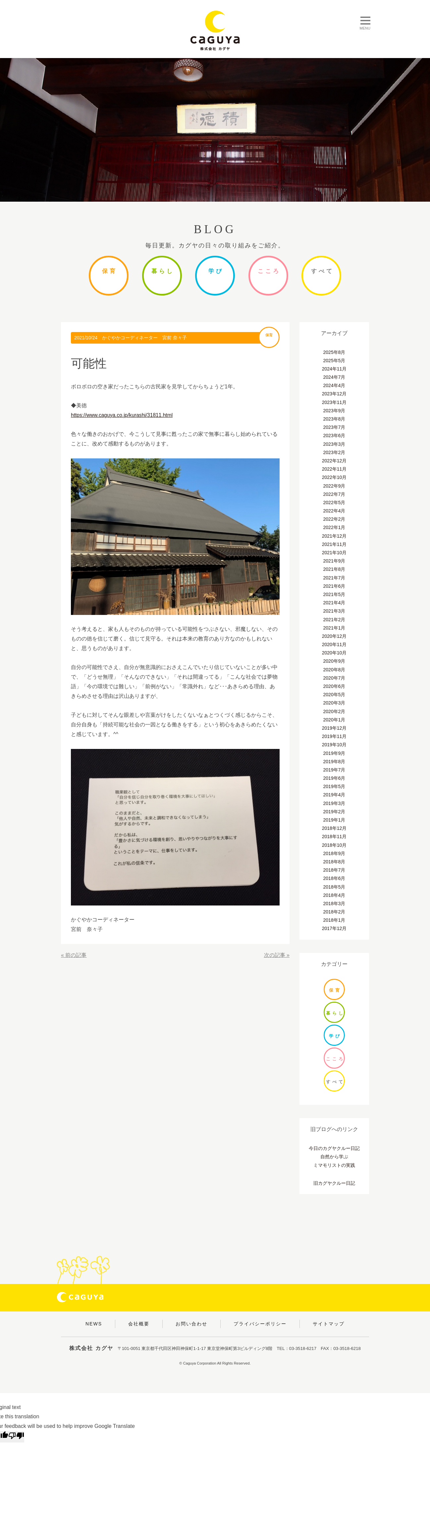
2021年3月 (334, 611)
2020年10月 (334, 652)
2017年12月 (334, 928)
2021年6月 (334, 586)
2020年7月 (334, 678)
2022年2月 (334, 519)
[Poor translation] (16, 1436)
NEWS (93, 1323)
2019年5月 (334, 786)
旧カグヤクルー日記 (334, 1183)
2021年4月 (334, 602)
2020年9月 (334, 661)
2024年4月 (334, 385)
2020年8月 (334, 669)
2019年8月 (334, 761)
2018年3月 (334, 903)
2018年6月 (334, 878)
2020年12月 (334, 636)
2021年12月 (334, 536)
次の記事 (274, 955)
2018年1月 (334, 920)
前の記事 (75, 955)
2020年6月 (334, 686)
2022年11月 (334, 469)
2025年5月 (334, 360)
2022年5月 (334, 502)
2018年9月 (334, 853)
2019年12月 (334, 728)
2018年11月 (334, 836)
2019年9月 (334, 753)
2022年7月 (334, 494)
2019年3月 (334, 803)
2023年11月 (334, 402)
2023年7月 (334, 427)
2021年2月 (334, 619)
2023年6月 (334, 435)
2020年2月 (334, 711)
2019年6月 (334, 778)
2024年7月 (334, 377)
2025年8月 (334, 352)
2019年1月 (334, 820)
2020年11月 (334, 644)
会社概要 (138, 1323)
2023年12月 (334, 393)
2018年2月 (334, 911)
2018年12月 (334, 828)
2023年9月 (334, 410)
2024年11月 (334, 368)
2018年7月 (334, 870)
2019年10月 (334, 744)
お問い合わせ (191, 1323)
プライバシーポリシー (260, 1323)
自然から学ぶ (334, 1156)
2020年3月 (334, 702)
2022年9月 (334, 486)
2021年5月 (334, 594)
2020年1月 (334, 719)
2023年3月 (334, 444)
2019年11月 (334, 736)
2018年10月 (334, 845)
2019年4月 (334, 794)
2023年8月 (334, 419)
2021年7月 (334, 577)
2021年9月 (334, 561)
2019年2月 (334, 811)
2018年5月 (334, 887)
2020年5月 (334, 694)
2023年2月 (334, 452)
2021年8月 (334, 569)
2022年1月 (334, 527)
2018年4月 (334, 895)
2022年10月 (334, 477)
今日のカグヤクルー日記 (334, 1148)
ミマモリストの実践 (334, 1165)
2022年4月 (334, 510)
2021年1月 (334, 628)
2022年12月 (334, 460)
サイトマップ (329, 1323)
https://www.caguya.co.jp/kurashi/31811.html (123, 415)
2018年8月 (334, 861)
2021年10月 (334, 552)
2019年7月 (334, 769)
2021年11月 (334, 544)
